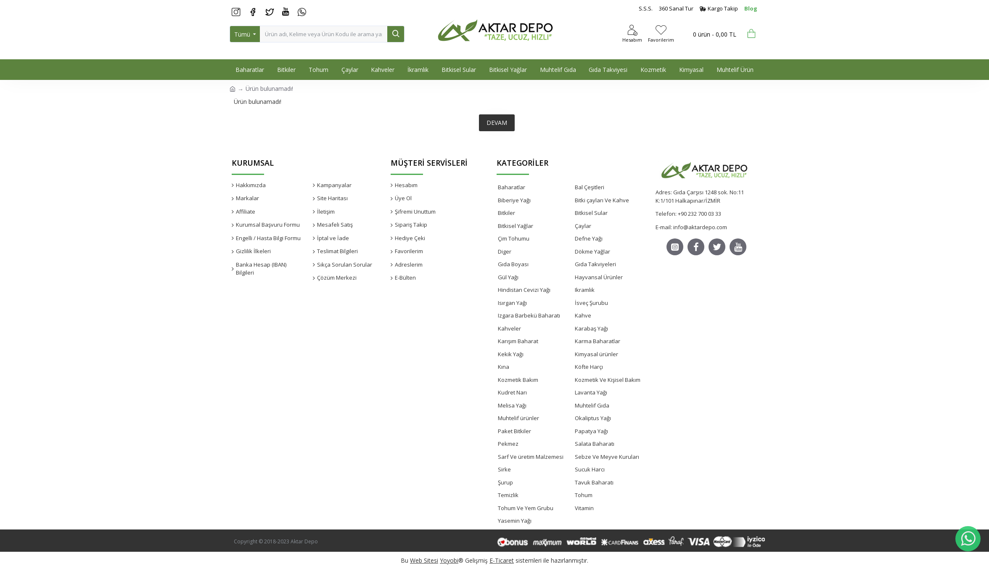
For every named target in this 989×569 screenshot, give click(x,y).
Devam (497, 123)
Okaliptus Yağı (593, 418)
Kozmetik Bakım (518, 380)
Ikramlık (585, 290)
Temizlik (508, 495)
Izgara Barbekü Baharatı (529, 315)
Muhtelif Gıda (592, 405)
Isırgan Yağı (512, 303)
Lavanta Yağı (591, 392)
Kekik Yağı (511, 354)
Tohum (583, 495)
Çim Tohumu (513, 238)
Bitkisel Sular (591, 213)
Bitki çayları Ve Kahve (602, 200)
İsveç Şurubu (591, 303)
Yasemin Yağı (515, 520)
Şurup (505, 482)
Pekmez (508, 443)
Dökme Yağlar (592, 251)
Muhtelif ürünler (518, 418)
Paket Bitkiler (514, 431)
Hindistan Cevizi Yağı (524, 290)
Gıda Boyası (513, 264)
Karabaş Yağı (591, 328)
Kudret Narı (512, 392)
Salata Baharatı (594, 443)
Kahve (583, 315)
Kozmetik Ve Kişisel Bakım (607, 380)
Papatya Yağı (591, 431)
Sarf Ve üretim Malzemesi (530, 456)
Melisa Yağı (512, 405)
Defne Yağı (589, 238)
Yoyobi (449, 560)
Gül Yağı (508, 277)
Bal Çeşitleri (589, 187)
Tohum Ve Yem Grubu (525, 508)
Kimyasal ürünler (596, 354)
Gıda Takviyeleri (595, 264)
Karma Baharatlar (597, 341)
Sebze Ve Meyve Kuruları (607, 456)
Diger (504, 251)
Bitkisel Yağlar (515, 226)
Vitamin (584, 508)
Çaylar (583, 226)
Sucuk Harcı (590, 469)
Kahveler (509, 328)
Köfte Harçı (589, 367)
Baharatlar (511, 187)
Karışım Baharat (518, 341)
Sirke (504, 469)
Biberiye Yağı (514, 200)
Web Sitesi (424, 560)
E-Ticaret (501, 560)
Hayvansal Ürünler (599, 277)
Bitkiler (506, 213)
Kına (503, 367)
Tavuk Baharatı (594, 482)
